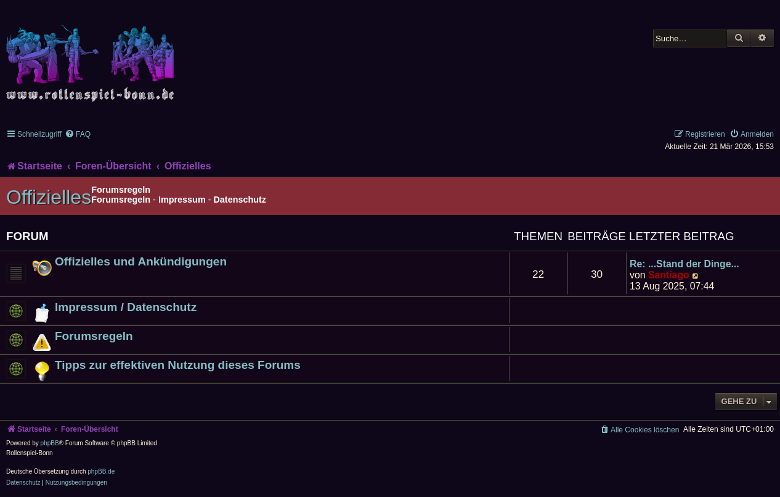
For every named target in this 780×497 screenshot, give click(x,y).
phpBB (50, 443)
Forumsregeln (120, 199)
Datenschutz (239, 199)
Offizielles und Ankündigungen (141, 261)
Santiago (668, 275)
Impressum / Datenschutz (126, 307)
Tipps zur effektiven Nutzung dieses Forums (178, 364)
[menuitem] (78, 134)
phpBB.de (101, 471)
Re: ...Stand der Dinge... (684, 264)
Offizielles (48, 197)
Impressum (182, 199)
